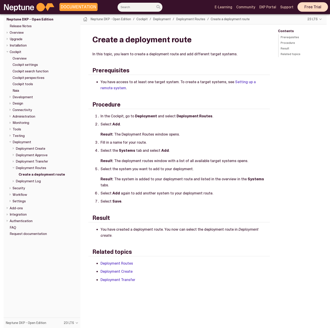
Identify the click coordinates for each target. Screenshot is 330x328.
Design (18, 103)
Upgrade (16, 39)
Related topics (290, 54)
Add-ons (16, 208)
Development (23, 97)
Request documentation (28, 234)
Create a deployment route (42, 174)
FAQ (13, 227)
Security (19, 188)
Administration (24, 116)
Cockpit (15, 52)
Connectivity (22, 110)
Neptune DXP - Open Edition (30, 19)
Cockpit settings (25, 64)
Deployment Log (28, 181)
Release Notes (21, 26)
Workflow (20, 194)
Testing (19, 136)
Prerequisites (290, 37)
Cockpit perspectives (28, 78)
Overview (17, 32)
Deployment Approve (32, 155)
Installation (18, 45)
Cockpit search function (30, 71)
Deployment (22, 142)
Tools (17, 129)
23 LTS (312, 19)
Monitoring (21, 122)
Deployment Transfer (32, 161)
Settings (19, 201)
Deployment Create (30, 148)
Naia (16, 90)
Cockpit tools (23, 84)
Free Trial (312, 7)
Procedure (288, 43)
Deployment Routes (31, 168)
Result (285, 48)
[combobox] (140, 7)
